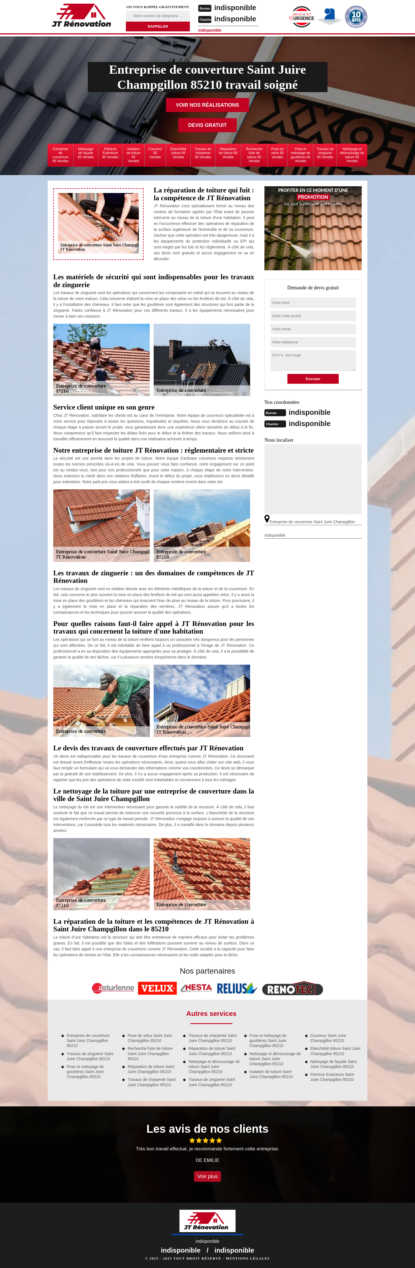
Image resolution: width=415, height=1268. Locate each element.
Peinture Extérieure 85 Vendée (110, 153)
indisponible (236, 7)
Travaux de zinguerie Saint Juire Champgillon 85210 (90, 1056)
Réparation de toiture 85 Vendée (228, 153)
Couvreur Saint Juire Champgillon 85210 (328, 1038)
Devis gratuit (207, 125)
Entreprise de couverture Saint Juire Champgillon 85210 (88, 1040)
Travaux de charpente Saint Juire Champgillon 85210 (152, 1082)
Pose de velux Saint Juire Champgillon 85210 (150, 1038)
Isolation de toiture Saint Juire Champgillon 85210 (271, 1074)
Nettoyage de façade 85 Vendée (86, 153)
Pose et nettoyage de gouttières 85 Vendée (300, 155)
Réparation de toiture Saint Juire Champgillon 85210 (151, 1069)
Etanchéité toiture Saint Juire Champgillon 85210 (335, 1051)
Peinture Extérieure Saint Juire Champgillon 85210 (332, 1077)
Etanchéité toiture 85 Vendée (178, 153)
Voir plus (207, 1176)
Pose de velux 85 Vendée (277, 153)
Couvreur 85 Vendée (155, 153)
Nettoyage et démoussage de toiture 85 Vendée (352, 155)
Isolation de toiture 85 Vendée (133, 155)
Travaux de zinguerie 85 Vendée (325, 153)
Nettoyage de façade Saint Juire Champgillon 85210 (333, 1064)
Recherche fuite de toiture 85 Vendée (254, 155)
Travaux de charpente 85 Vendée (203, 153)
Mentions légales (248, 1258)
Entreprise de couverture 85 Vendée (60, 155)
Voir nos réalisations (207, 105)
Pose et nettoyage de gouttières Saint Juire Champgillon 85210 (85, 1071)
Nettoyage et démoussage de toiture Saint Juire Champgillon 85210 (214, 1066)
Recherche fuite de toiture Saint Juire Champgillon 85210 (150, 1053)
